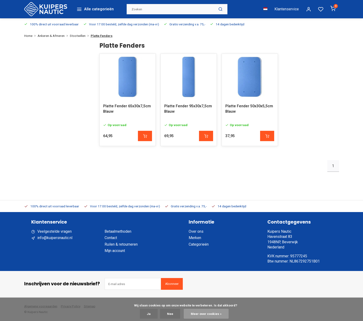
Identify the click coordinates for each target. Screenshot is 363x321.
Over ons (196, 231)
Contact (111, 237)
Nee (170, 314)
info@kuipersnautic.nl (54, 237)
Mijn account (115, 250)
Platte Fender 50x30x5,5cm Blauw (249, 108)
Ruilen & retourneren (121, 244)
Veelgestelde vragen (54, 231)
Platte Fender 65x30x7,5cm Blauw (127, 108)
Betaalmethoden (118, 231)
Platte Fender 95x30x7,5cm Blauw (188, 108)
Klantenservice (286, 8)
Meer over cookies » (206, 314)
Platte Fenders (102, 35)
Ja (149, 314)
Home (31, 35)
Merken (195, 237)
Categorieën (199, 244)
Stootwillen (80, 35)
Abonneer (172, 283)
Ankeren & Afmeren (54, 35)
